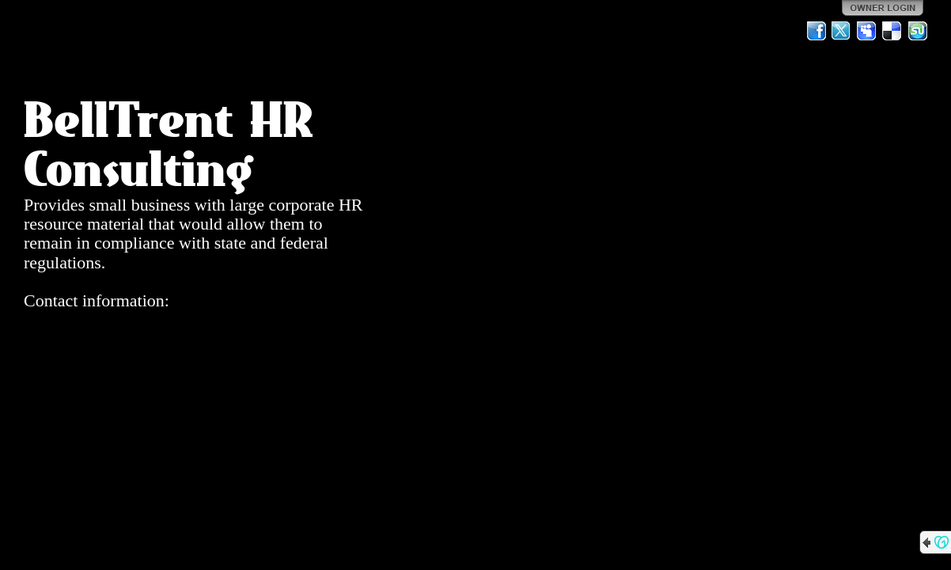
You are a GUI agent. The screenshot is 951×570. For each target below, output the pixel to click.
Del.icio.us (892, 31)
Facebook (816, 31)
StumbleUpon (918, 31)
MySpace (867, 31)
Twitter (842, 31)
